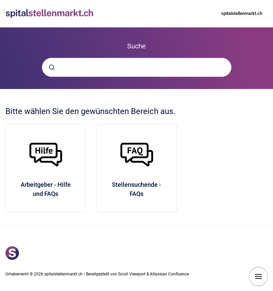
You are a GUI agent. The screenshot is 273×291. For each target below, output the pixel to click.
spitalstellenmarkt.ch (241, 13)
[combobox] (136, 67)
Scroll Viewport (132, 274)
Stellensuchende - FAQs (136, 189)
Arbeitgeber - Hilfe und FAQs (46, 189)
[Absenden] (51, 67)
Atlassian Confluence (169, 274)
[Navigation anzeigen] (258, 276)
